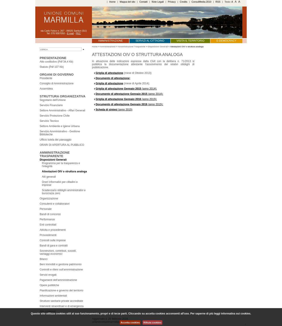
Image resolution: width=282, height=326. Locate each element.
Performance (47, 219)
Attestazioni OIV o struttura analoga (64, 171)
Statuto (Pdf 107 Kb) (52, 66)
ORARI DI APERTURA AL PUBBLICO (62, 144)
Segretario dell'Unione (53, 100)
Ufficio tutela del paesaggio (55, 139)
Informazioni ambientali (53, 295)
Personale (46, 209)
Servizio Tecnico (49, 120)
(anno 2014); (126, 88)
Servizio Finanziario (51, 105)
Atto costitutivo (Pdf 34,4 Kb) (56, 61)
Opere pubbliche (49, 285)
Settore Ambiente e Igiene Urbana (60, 126)
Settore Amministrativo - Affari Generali (62, 110)
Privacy (172, 1)
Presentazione (53, 58)
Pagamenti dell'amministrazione (58, 280)
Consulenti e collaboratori (55, 203)
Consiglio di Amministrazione (56, 83)
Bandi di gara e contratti (54, 245)
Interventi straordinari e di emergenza (61, 306)
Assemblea (46, 88)
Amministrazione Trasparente (55, 154)
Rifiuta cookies (152, 322)
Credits (183, 1)
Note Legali (158, 1)
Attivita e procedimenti (53, 229)
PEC (78, 33)
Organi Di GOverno (57, 74)
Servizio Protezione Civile (55, 115)
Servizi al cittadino (150, 40)
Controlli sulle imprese (53, 240)
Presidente (46, 78)
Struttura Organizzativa (62, 96)
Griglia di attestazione (109, 73)
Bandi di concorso (50, 214)
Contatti (143, 1)
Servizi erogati (48, 274)
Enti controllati (48, 224)
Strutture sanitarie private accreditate (61, 300)
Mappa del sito (127, 1)
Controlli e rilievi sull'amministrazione (61, 269)
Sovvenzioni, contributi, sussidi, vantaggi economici (58, 252)
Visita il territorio (190, 40)
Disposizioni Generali (53, 159)
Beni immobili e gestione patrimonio (61, 264)
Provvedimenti (48, 235)
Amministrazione (110, 40)
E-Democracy (226, 40)
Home (112, 1)
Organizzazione (49, 198)
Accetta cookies (130, 322)
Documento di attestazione (112, 78)
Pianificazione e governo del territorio (61, 290)
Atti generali (49, 176)
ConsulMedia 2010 (201, 1)
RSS (218, 1)
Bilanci (44, 259)
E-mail (70, 33)
